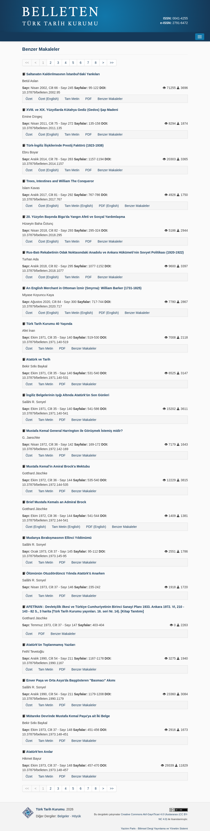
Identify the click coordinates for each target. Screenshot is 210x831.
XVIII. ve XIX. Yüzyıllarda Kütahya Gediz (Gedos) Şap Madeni (70, 110)
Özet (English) (48, 99)
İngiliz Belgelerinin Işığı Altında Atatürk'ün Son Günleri (65, 395)
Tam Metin (72, 99)
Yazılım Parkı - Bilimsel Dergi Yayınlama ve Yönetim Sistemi (154, 828)
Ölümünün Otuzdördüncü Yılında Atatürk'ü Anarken (63, 573)
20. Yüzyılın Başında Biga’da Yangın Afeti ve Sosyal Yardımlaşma (73, 217)
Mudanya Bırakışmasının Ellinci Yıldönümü (57, 538)
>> (111, 62)
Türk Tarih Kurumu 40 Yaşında (47, 324)
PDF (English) (109, 206)
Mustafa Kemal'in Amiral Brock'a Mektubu (56, 466)
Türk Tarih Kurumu (50, 809)
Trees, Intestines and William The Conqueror (58, 181)
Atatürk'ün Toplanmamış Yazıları (48, 645)
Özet (29, 99)
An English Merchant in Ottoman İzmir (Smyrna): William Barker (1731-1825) (81, 288)
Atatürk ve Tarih (36, 359)
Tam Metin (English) (79, 206)
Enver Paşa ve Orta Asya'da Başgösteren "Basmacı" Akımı (68, 680)
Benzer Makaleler (110, 99)
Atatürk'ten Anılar (37, 752)
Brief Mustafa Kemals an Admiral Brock (54, 502)
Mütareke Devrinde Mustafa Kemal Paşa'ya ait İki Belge (66, 716)
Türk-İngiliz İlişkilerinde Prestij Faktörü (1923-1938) (63, 145)
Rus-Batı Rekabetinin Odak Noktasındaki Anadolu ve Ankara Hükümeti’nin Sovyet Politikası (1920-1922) (103, 252)
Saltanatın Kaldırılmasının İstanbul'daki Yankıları (61, 74)
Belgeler (63, 816)
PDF (88, 99)
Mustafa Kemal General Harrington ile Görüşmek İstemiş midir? (72, 431)
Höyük (76, 816)
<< (27, 62)
